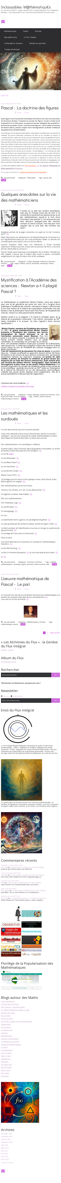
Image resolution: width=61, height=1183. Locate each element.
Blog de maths (6, 1067)
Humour (4, 263)
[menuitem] (10, 31)
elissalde (4, 875)
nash (47, 564)
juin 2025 (4, 1151)
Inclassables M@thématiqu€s (26, 6)
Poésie (25, 31)
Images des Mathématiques (11, 1044)
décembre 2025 (6, 1134)
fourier (51, 263)
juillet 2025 (5, 1148)
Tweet (26, 112)
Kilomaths (4, 1062)
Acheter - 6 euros (7, 650)
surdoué (53, 562)
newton (22, 263)
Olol (2, 883)
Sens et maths (6, 1053)
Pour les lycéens (20, 396)
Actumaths (5, 1076)
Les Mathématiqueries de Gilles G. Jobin (15, 1010)
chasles (36, 396)
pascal (45, 178)
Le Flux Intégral (30, 37)
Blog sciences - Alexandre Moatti (13, 1007)
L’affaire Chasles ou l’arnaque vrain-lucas (17, 386)
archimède (35, 263)
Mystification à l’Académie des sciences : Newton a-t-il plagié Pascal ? (29, 285)
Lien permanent (8, 178)
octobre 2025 (6, 1139)
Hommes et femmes (47, 261)
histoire (16, 399)
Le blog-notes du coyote (10, 1004)
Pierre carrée (5, 1070)
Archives (38, 31)
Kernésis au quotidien (37, 43)
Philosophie (31, 178)
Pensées (42, 622)
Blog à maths (6, 1016)
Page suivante (55, 633)
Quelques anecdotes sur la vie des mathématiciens (28, 197)
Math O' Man (5, 1056)
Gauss (11, 454)
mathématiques (6, 399)
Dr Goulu (4, 1047)
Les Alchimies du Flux (8, 662)
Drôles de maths (7, 1019)
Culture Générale (33, 261)
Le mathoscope (6, 1030)
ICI (8, 234)
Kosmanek (5, 890)
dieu (50, 178)
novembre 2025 (6, 1136)
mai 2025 (4, 1154)
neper (17, 263)
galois (24, 564)
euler (3, 266)
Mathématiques (10, 31)
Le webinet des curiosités (10, 1041)
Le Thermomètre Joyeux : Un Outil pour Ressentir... (28, 898)
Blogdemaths (6, 1024)
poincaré (30, 564)
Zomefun (4, 1033)
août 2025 (4, 1145)
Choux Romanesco (8, 1001)
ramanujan (44, 263)
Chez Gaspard (6, 1027)
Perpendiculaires (7, 1050)
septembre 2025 (7, 1142)
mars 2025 (5, 1159)
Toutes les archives (7, 1163)
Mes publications (10, 37)
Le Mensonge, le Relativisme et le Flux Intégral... (27, 867)
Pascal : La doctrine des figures (30, 107)
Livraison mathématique (10, 1039)
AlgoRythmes (6, 1059)
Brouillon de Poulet (8, 1013)
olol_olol (4, 867)
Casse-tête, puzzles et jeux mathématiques (16, 1021)
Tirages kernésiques (12, 49)
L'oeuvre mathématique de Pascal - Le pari (25, 581)
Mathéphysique (6, 1036)
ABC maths (5, 1073)
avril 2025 (4, 1157)
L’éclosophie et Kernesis (13, 43)
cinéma (36, 564)
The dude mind (6, 1065)
